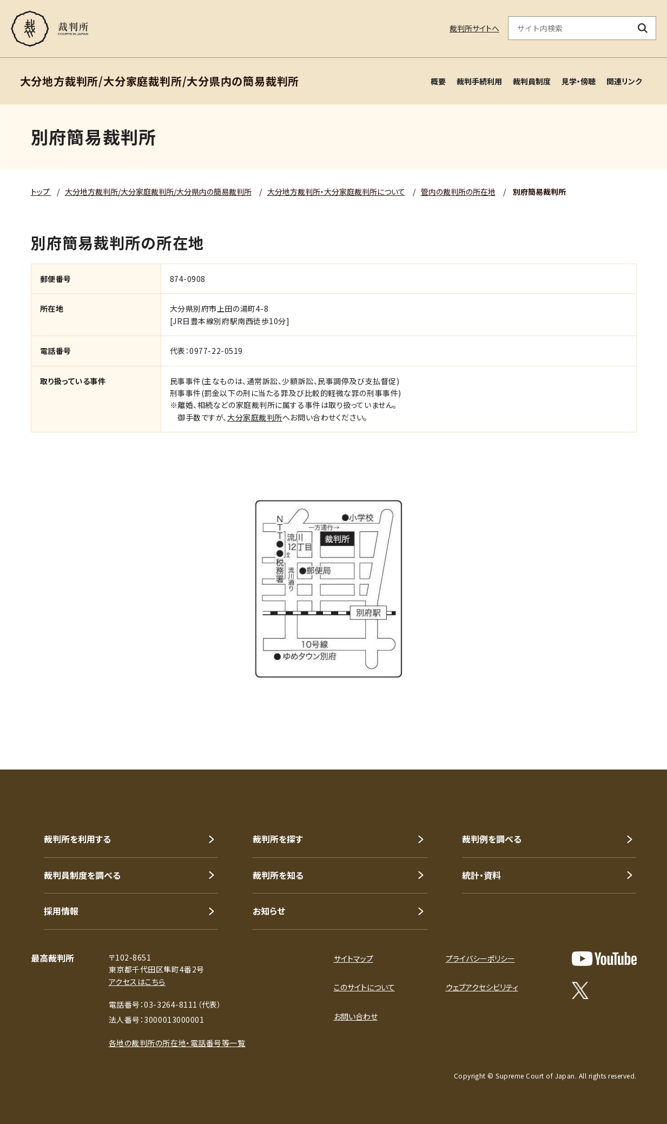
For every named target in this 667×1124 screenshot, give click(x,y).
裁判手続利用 (479, 81)
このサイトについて (364, 987)
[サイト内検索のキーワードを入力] (569, 28)
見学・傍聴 (579, 81)
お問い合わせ (356, 1016)
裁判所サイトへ (474, 28)
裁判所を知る (278, 875)
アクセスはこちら (137, 981)
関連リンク (624, 81)
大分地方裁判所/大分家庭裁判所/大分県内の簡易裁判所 (158, 191)
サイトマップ (353, 958)
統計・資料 (481, 875)
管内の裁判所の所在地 (458, 191)
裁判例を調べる (491, 838)
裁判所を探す (278, 838)
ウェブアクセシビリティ (482, 987)
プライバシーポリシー (480, 958)
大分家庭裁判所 (254, 417)
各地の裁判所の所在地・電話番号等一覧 (177, 1042)
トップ (41, 191)
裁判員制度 (532, 81)
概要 (438, 81)
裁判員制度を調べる (82, 875)
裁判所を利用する (77, 838)
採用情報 (61, 910)
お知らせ (269, 910)
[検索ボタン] (643, 28)
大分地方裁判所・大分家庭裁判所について (336, 191)
